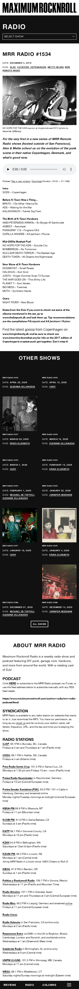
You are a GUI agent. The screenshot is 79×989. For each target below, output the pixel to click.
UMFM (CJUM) (11, 960)
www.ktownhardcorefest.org (20, 337)
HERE (12, 683)
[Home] (39, 12)
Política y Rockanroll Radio (19, 880)
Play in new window (20, 181)
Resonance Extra (13, 933)
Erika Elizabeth (20, 443)
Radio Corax (10, 914)
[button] (69, 985)
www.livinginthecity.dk (16, 334)
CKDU (6, 755)
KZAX (6, 842)
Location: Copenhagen (31, 67)
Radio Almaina (11, 891)
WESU (6, 971)
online (68, 903)
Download (37, 181)
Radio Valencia (11, 922)
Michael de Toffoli (22, 494)
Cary (52, 386)
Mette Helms (56, 67)
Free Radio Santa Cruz (16, 766)
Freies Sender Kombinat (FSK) (21, 789)
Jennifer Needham (60, 494)
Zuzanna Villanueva (22, 386)
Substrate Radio (12, 948)
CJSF (6, 743)
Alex (13, 67)
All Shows (39, 624)
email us (20, 723)
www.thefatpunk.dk (14, 317)
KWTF (6, 831)
